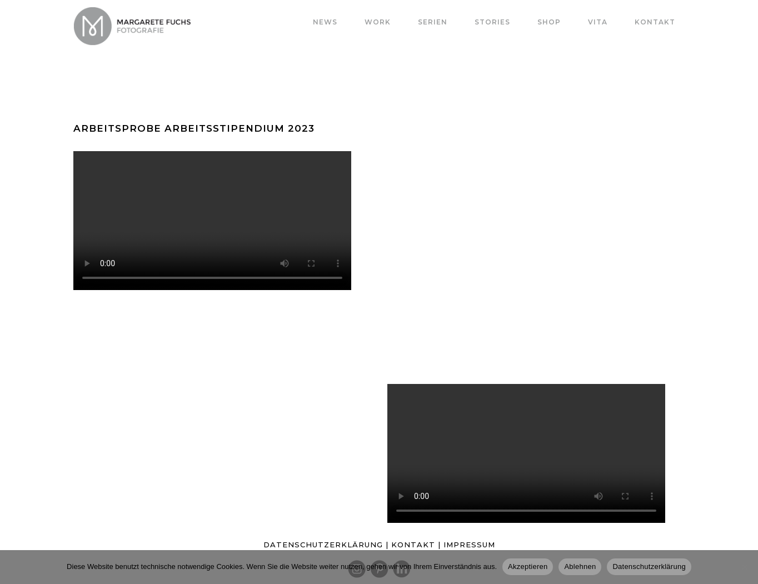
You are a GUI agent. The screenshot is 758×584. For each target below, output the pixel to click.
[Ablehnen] (744, 566)
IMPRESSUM (469, 544)
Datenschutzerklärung (648, 566)
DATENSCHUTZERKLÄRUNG (323, 544)
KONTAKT (414, 544)
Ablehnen (580, 566)
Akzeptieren (527, 566)
